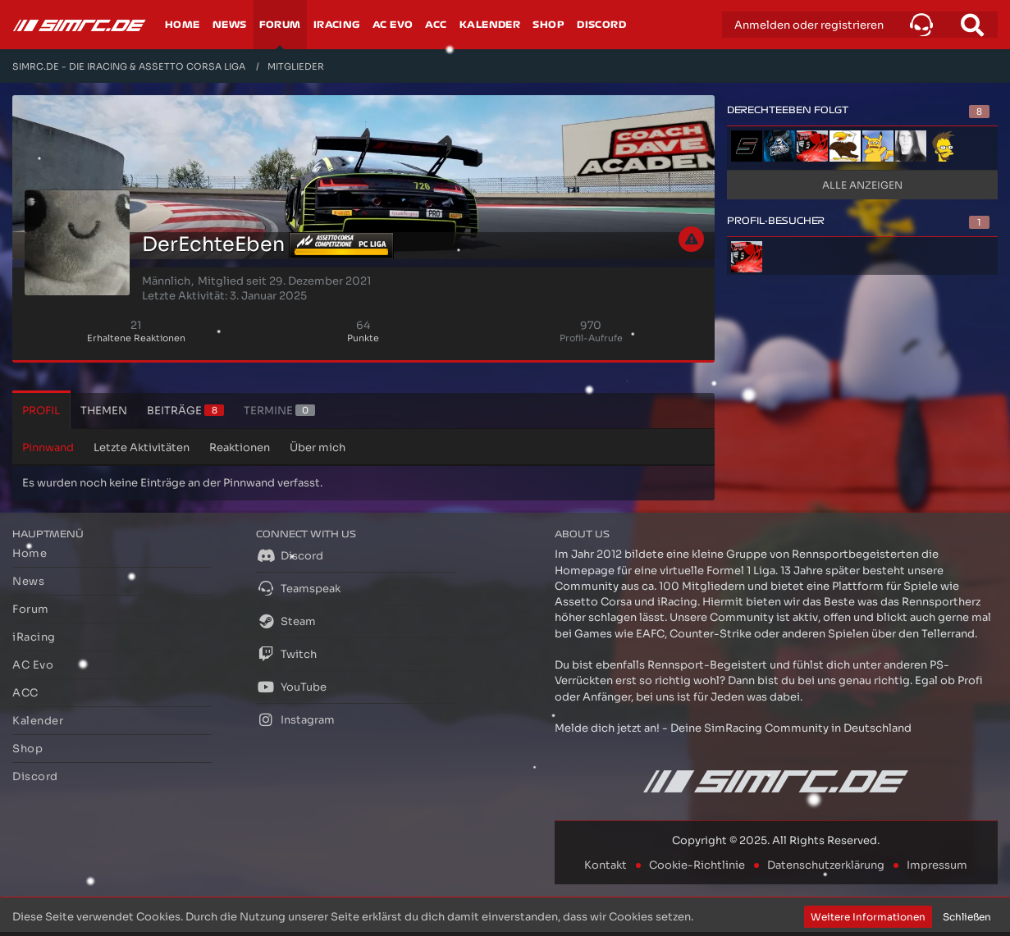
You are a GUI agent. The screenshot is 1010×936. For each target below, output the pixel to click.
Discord (289, 555)
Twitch (286, 654)
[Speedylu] (746, 146)
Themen (103, 411)
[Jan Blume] (845, 146)
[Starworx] (943, 146)
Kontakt (605, 865)
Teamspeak (298, 588)
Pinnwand (48, 447)
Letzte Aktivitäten (142, 447)
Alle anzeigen (862, 185)
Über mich (317, 447)
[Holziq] (812, 146)
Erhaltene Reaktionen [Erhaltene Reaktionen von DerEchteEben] (136, 338)
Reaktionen (239, 447)
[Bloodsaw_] (910, 146)
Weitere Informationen (868, 917)
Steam (286, 621)
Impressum (937, 865)
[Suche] (972, 24)
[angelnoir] (878, 146)
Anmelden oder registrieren (809, 25)
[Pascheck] (779, 146)
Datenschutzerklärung (825, 865)
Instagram (295, 719)
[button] (921, 24)
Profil (41, 411)
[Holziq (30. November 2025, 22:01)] (746, 256)
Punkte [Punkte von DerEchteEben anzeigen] (363, 338)
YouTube (291, 686)
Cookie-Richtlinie (697, 865)
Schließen (967, 917)
